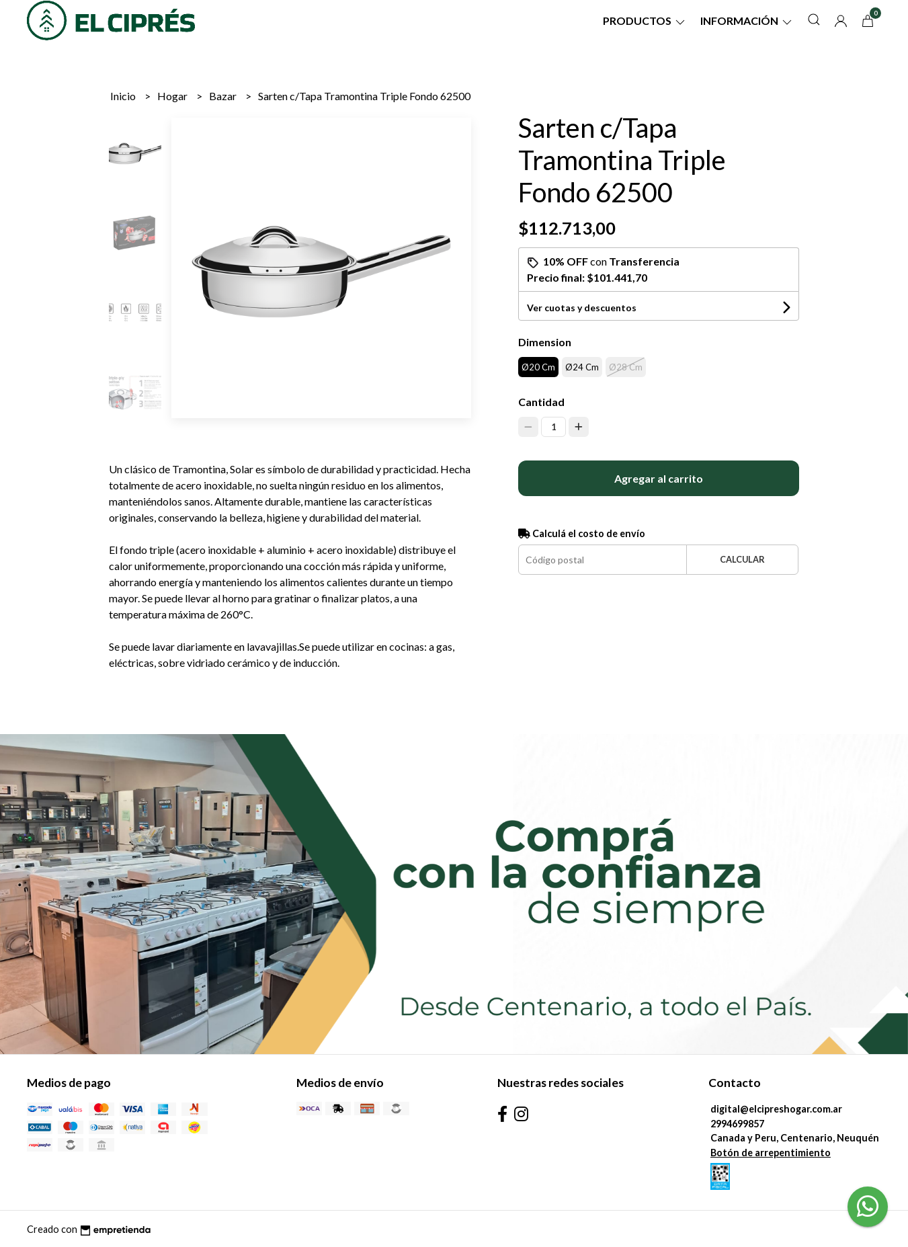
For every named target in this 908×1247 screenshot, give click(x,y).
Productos (645, 20)
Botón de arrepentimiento (770, 1152)
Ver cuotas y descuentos (581, 307)
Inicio (124, 95)
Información (747, 20)
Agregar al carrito (658, 478)
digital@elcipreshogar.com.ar (776, 1109)
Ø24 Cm (582, 367)
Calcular (742, 559)
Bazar (224, 95)
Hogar (173, 95)
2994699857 (737, 1123)
